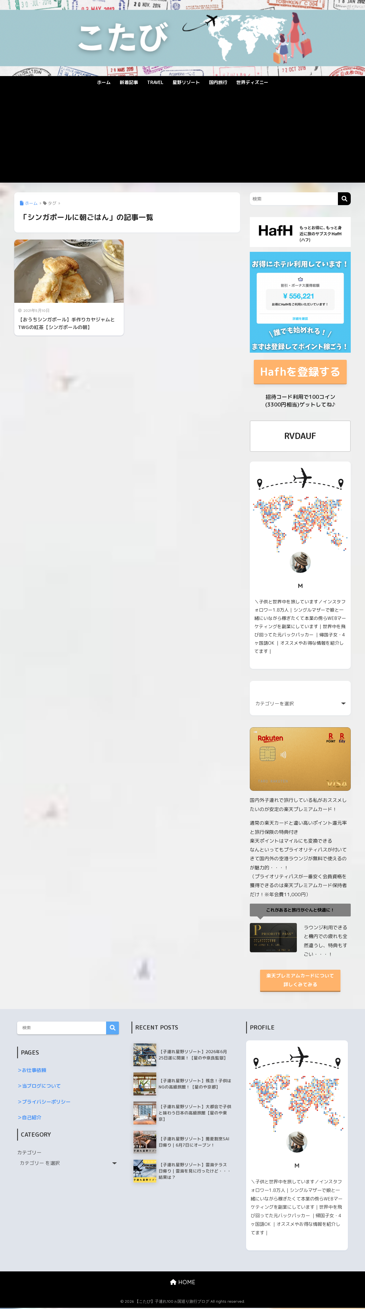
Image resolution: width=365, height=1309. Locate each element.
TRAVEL (155, 82)
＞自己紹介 (29, 1119)
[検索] (344, 198)
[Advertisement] (182, 140)
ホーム (104, 82)
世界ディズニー (252, 82)
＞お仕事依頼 (31, 1071)
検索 (112, 1029)
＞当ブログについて (39, 1087)
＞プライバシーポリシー (43, 1103)
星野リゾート (186, 82)
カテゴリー (29, 1153)
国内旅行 (218, 82)
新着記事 (129, 82)
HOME (182, 1283)
